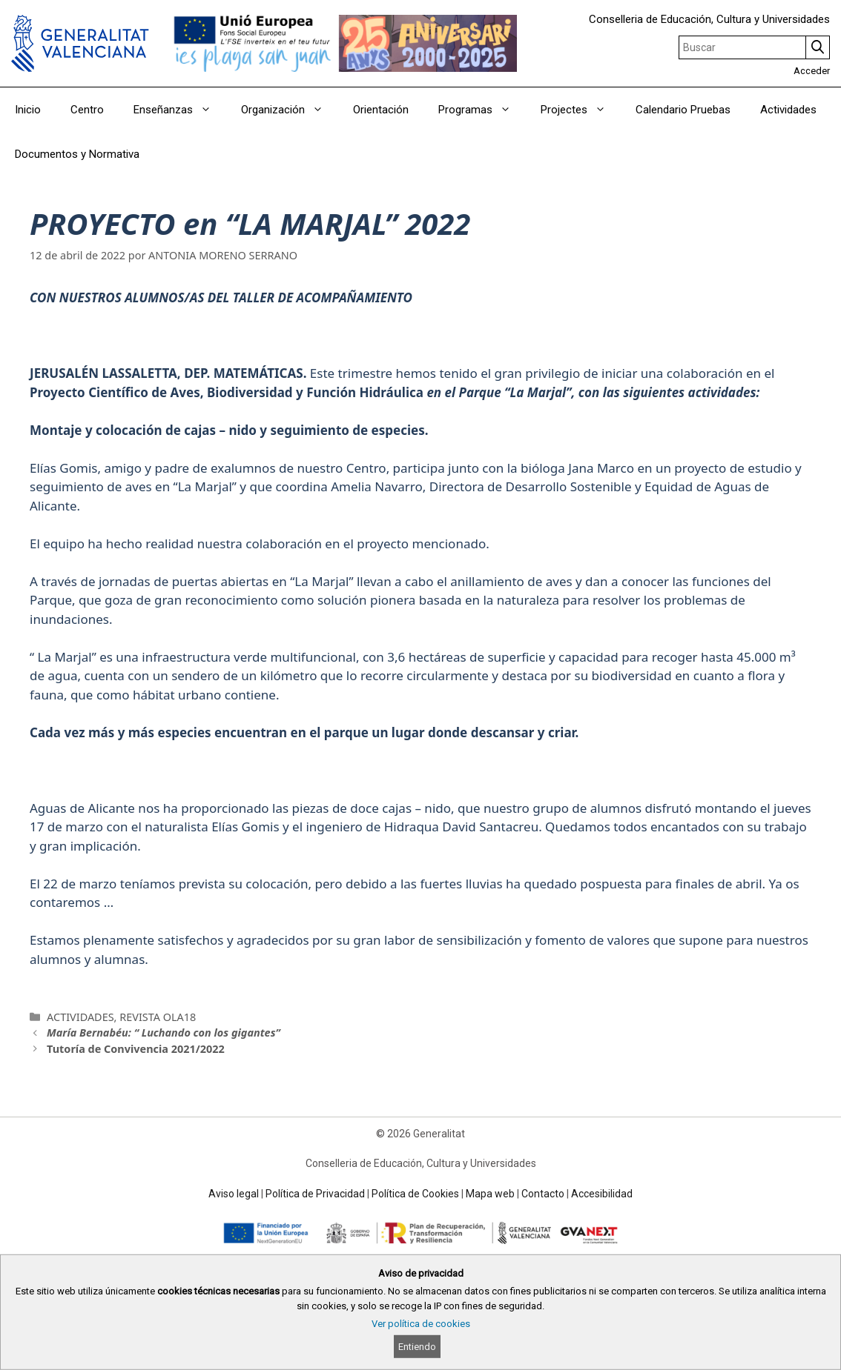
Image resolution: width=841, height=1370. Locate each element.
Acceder (812, 70)
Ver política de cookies (421, 1323)
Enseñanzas (179, 109)
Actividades (788, 109)
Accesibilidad (602, 1194)
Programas (482, 109)
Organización (289, 109)
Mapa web (490, 1194)
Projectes (581, 109)
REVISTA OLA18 (157, 1017)
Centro (87, 109)
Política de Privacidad (315, 1194)
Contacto (542, 1194)
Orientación (381, 109)
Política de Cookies (415, 1194)
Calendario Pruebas (683, 109)
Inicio (28, 109)
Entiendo (417, 1346)
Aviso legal (233, 1194)
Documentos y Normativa (77, 154)
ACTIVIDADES (80, 1017)
